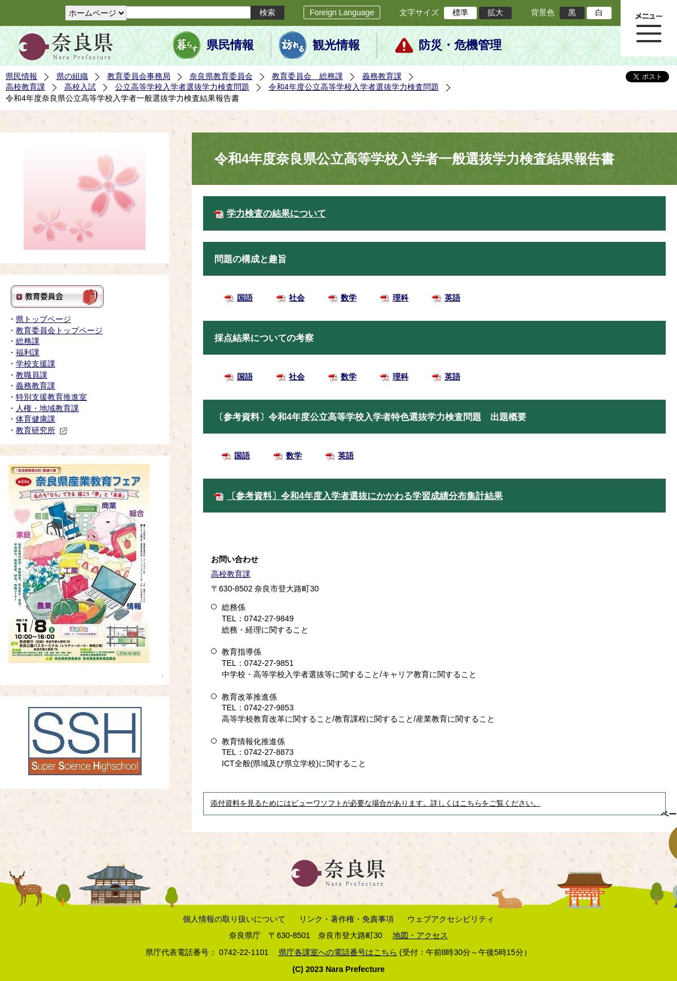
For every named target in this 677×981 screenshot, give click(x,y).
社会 (297, 297)
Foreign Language (342, 12)
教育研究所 (42, 430)
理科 (400, 297)
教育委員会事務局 (138, 76)
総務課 (27, 341)
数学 (349, 297)
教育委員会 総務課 (307, 76)
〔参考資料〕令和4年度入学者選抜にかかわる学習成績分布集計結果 (365, 496)
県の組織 (72, 76)
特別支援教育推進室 (51, 396)
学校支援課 (35, 363)
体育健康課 (35, 418)
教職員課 (31, 374)
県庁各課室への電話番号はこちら (338, 952)
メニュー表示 (649, 28)
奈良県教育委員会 (221, 76)
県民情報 (230, 45)
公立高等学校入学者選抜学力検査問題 (182, 86)
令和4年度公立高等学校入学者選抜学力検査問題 (354, 86)
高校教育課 (25, 86)
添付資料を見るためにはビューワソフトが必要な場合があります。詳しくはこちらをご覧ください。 (375, 803)
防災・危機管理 (460, 45)
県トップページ (43, 319)
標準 (460, 12)
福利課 (27, 352)
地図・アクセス (420, 935)
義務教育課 (382, 76)
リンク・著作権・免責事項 (346, 918)
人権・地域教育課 (47, 408)
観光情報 (336, 45)
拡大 (495, 12)
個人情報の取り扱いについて (234, 918)
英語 (452, 297)
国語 (245, 297)
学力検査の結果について (276, 213)
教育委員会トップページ (59, 330)
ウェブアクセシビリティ (450, 918)
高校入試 (80, 86)
